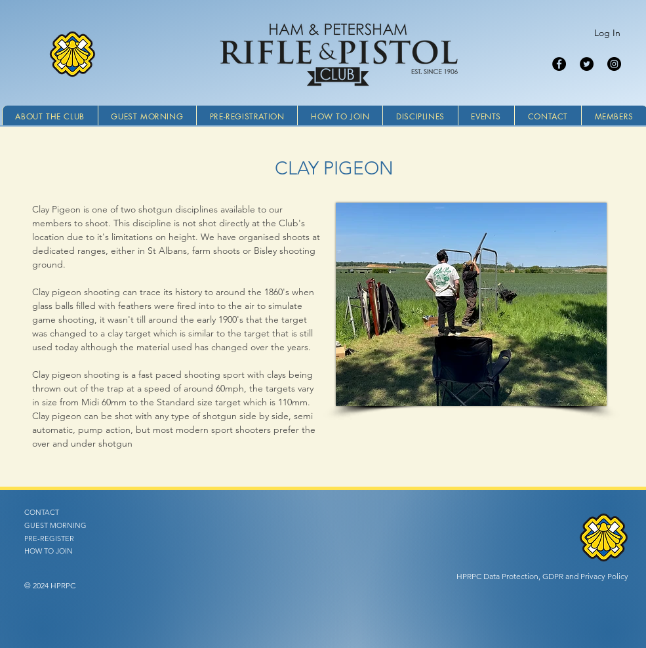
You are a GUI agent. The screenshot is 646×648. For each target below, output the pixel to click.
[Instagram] (614, 64)
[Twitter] (587, 64)
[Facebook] (559, 64)
